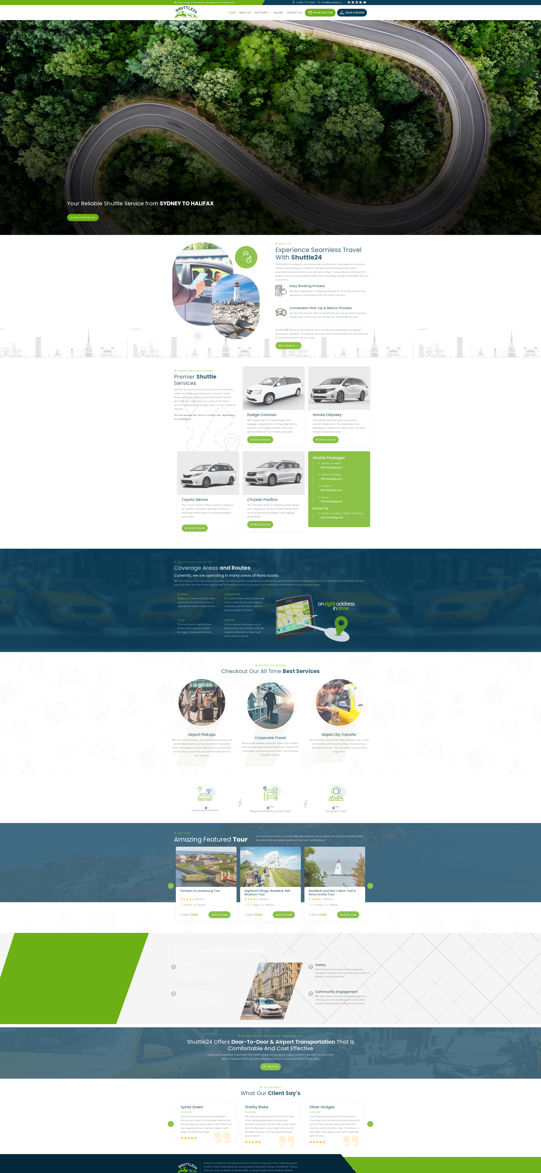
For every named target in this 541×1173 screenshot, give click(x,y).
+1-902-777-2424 (303, 2)
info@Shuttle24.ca (330, 2)
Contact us (294, 12)
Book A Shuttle (272, 439)
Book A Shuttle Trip (82, 217)
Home (232, 12)
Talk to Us (270, 1078)
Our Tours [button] (261, 12)
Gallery (278, 12)
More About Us (300, 345)
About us (245, 12)
